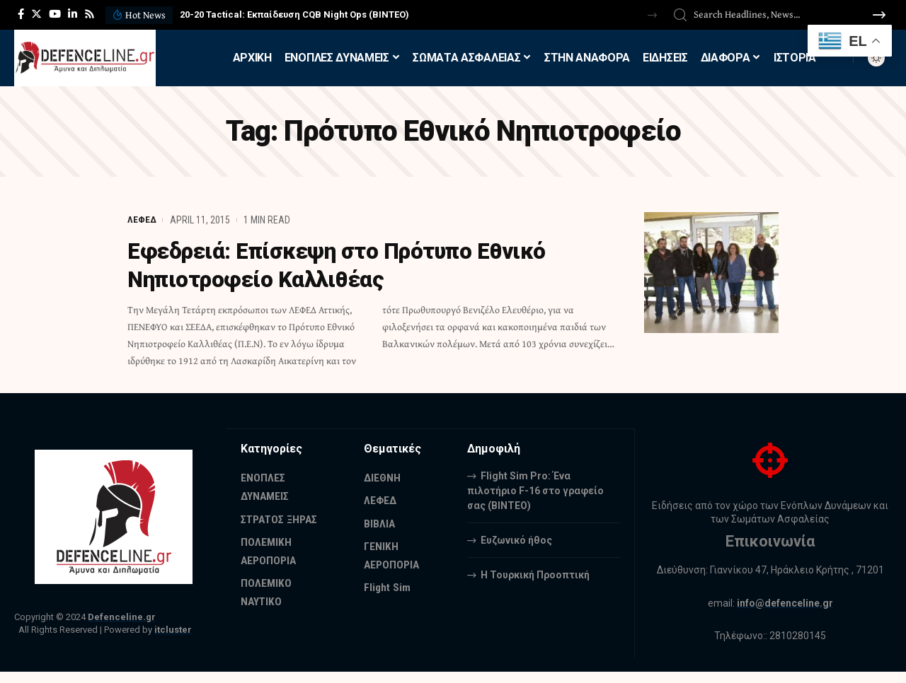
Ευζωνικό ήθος (516, 539)
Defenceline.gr (122, 617)
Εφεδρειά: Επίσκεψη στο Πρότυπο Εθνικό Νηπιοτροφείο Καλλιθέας (345, 265)
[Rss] (89, 14)
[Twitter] (36, 14)
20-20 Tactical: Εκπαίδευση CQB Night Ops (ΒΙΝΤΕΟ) (294, 14)
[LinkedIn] (72, 14)
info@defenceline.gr (785, 603)
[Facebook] (21, 14)
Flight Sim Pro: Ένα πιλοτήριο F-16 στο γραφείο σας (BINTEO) (535, 489)
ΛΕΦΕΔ (141, 220)
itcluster (173, 629)
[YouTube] (54, 14)
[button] (652, 15)
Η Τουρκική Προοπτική (535, 574)
